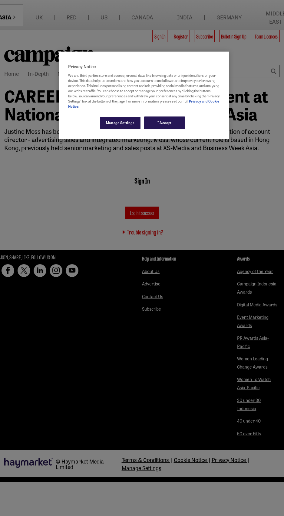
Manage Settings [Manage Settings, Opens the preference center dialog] (120, 122)
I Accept (164, 122)
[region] (144, 95)
